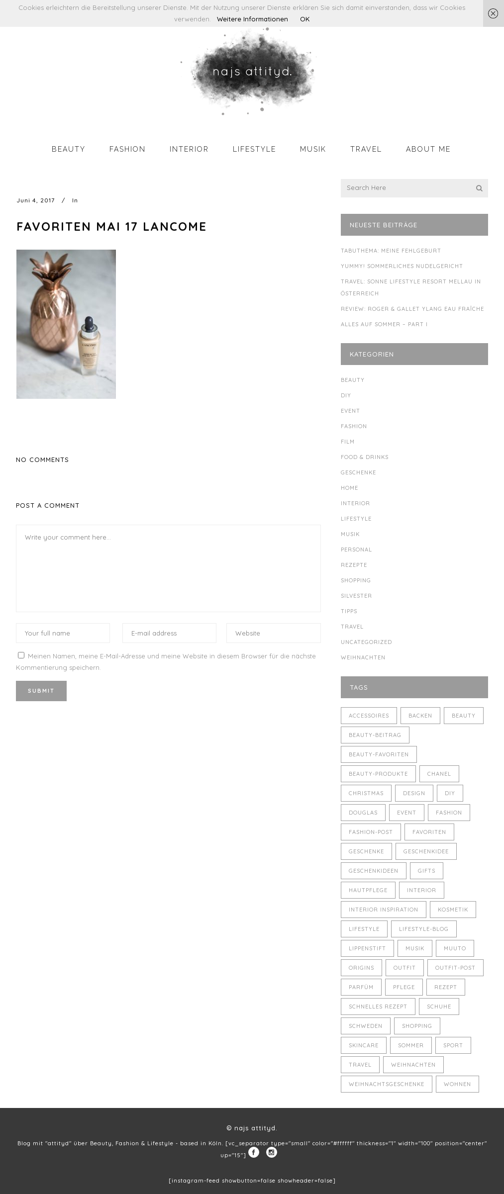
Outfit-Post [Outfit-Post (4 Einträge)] (455, 967)
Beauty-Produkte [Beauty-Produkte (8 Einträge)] (378, 773)
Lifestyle (356, 518)
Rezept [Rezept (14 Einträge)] (445, 987)
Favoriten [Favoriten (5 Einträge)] (429, 831)
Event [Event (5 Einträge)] (406, 812)
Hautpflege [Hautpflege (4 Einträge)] (368, 890)
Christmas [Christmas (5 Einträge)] (366, 793)
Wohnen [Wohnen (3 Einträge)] (457, 1084)
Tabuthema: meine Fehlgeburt (391, 250)
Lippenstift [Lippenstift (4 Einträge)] (367, 948)
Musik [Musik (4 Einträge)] (414, 948)
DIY (346, 395)
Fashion (354, 426)
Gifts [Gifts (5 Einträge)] (426, 870)
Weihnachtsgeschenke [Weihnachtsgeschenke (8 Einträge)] (386, 1084)
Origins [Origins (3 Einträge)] (361, 967)
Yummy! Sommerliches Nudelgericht (402, 266)
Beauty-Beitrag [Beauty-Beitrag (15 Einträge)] (375, 735)
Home (349, 487)
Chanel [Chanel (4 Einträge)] (439, 773)
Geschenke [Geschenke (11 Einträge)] (366, 851)
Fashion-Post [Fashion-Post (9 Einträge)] (371, 831)
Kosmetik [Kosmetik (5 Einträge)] (453, 909)
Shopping (356, 580)
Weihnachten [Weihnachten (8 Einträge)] (413, 1064)
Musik (350, 534)
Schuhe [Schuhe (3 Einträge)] (439, 1006)
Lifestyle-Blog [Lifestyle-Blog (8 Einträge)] (424, 928)
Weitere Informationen (252, 19)
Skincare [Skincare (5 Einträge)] (364, 1045)
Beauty (353, 379)
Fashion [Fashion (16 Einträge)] (449, 812)
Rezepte (354, 564)
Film (348, 441)
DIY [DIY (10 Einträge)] (450, 793)
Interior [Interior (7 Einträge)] (421, 890)
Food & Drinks (365, 457)
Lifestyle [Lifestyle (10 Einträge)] (364, 928)
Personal (356, 549)
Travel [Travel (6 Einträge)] (360, 1064)
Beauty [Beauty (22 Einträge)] (464, 715)
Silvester (356, 595)
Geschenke (358, 472)
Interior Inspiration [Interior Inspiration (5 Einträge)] (383, 909)
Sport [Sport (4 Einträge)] (453, 1045)
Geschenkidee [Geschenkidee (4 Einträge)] (426, 851)
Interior (355, 503)
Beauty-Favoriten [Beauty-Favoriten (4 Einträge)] (379, 754)
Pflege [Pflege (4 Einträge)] (404, 987)
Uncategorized (366, 642)
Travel (352, 626)
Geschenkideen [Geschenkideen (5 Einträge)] (374, 870)
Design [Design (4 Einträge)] (414, 793)
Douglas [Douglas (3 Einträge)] (363, 812)
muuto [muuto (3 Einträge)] (455, 948)
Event (350, 410)
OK (304, 19)
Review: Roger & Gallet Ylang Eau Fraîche (412, 308)
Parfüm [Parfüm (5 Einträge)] (361, 987)
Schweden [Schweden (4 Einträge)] (366, 1025)
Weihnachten (363, 657)
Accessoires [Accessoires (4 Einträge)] (369, 715)
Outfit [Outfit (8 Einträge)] (405, 967)
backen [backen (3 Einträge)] (420, 715)
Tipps (349, 611)
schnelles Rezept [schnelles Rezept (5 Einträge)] (378, 1006)
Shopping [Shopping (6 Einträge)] (417, 1025)
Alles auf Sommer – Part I (384, 324)
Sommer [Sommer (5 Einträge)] (411, 1045)
